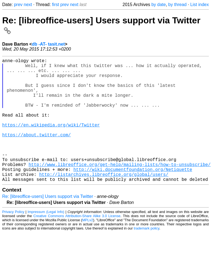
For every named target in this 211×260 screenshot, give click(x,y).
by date (158, 4)
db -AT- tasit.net (48, 44)
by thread (177, 4)
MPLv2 (87, 247)
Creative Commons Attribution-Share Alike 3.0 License (77, 243)
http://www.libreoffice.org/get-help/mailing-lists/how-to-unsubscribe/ (119, 189)
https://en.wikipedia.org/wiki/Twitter (51, 140)
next (28, 4)
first (55, 4)
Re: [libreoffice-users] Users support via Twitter (47, 224)
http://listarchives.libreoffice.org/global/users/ (103, 201)
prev (18, 4)
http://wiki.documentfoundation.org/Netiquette (132, 195)
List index (199, 4)
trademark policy (146, 256)
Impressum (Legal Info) (46, 239)
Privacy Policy (13, 239)
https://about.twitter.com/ (36, 152)
